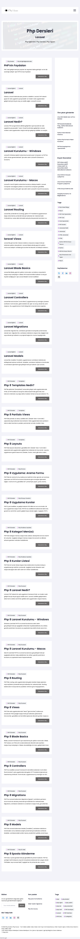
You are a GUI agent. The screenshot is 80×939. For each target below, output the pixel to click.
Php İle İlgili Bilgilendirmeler (24, 61)
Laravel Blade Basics (17, 268)
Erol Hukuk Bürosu (49, 927)
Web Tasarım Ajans (60, 927)
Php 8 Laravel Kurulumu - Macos (24, 648)
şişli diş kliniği (47, 930)
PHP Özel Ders (67, 913)
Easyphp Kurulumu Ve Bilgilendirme (64, 195)
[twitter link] (59, 273)
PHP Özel (61, 217)
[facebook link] (62, 273)
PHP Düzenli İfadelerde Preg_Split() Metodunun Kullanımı (65, 126)
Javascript (61, 231)
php (57, 899)
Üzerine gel (3, 938)
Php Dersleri (10, 61)
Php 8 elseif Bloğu (63, 207)
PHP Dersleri (62, 224)
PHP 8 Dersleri (11, 381)
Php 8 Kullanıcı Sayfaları (24, 527)
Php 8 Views (11, 707)
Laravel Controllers (16, 297)
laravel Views (12, 239)
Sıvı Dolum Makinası (56, 930)
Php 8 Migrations (15, 795)
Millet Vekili (8, 928)
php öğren (59, 902)
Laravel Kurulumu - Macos (21, 180)
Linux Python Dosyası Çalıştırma (63, 176)
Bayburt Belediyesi (14, 930)
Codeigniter (68, 916)
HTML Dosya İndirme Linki (65, 189)
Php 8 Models (12, 824)
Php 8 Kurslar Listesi (17, 561)
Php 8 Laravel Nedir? (17, 590)
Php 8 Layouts (13, 443)
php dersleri (65, 899)
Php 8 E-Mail (21, 849)
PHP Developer (68, 909)
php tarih (59, 909)
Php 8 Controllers (15, 766)
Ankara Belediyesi (24, 930)
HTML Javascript (63, 235)
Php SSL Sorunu (33, 909)
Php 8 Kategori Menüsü (19, 531)
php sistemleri (68, 906)
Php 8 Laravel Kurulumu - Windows (26, 619)
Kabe (32, 927)
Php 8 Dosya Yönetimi (23, 498)
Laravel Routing (14, 209)
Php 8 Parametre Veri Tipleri (64, 256)
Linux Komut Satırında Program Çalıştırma (64, 183)
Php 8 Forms (21, 469)
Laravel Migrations (16, 326)
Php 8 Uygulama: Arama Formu (24, 473)
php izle (58, 906)
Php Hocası (16, 927)
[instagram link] (70, 273)
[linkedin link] (66, 273)
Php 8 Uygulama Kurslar (19, 502)
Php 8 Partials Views (17, 414)
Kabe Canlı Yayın (39, 927)
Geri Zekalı (5, 930)
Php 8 (60, 211)
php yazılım (68, 902)
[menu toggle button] (74, 10)
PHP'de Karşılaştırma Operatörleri (63, 147)
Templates (20, 381)
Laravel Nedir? (13, 121)
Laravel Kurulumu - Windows (22, 151)
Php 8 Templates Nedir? (19, 385)
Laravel (20, 88)
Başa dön (5, 932)
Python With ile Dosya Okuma (64, 243)
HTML (60, 238)
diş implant (40, 930)
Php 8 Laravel (21, 586)
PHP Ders (59, 916)
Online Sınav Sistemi (71, 927)
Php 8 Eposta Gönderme (19, 853)
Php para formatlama (35, 899)
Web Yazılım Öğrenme (35, 904)
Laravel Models (13, 356)
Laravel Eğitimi (11, 88)
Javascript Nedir (63, 228)
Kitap (3, 928)
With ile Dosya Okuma (64, 251)
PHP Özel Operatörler (64, 214)
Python (60, 248)
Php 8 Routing (13, 678)
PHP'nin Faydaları (15, 65)
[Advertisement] (66, 83)
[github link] (59, 277)
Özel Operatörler (63, 221)
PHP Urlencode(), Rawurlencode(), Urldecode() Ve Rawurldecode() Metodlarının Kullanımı (64, 166)
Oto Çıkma (33, 930)
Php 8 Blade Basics (16, 736)
